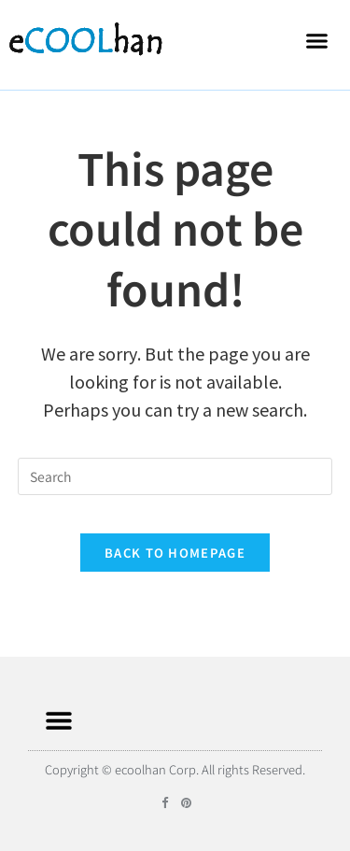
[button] (317, 40)
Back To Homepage (175, 552)
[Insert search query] (175, 476)
